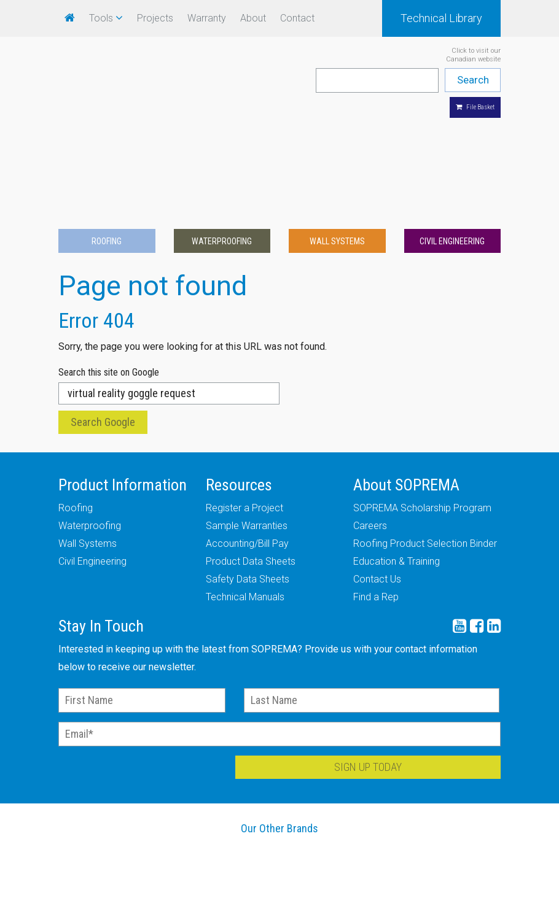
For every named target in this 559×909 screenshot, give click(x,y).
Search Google (103, 323)
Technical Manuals (245, 498)
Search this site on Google (108, 273)
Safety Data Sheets (247, 480)
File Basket (475, 107)
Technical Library (441, 18)
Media (279, 896)
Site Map (511, 896)
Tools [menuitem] (101, 18)
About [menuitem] (253, 18)
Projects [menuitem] (155, 18)
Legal (434, 896)
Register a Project (244, 409)
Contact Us (377, 480)
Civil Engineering (452, 142)
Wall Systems (337, 142)
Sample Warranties (246, 427)
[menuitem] (69, 17)
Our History (125, 896)
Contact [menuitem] (297, 18)
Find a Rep (376, 498)
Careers (370, 427)
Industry (357, 896)
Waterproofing (222, 142)
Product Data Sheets (250, 462)
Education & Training (396, 462)
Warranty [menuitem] (206, 18)
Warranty (48, 896)
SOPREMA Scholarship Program (422, 409)
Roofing (107, 142)
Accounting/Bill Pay (247, 445)
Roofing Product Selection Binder (425, 445)
